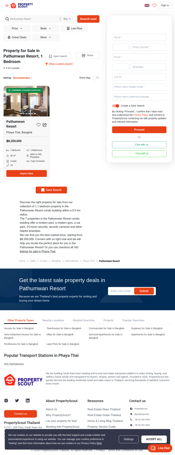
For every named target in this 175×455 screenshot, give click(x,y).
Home (22, 261)
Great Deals (17, 37)
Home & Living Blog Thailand (105, 421)
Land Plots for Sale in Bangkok (62, 344)
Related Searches (84, 320)
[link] (99, 443)
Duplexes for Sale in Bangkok (147, 328)
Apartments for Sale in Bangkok (148, 334)
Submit (144, 291)
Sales (33, 261)
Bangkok (56, 261)
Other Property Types (21, 320)
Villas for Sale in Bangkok (60, 334)
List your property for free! (61, 421)
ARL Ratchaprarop (14, 363)
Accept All (154, 439)
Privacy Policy (140, 119)
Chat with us (139, 149)
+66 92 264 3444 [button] (142, 419)
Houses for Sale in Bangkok (19, 328)
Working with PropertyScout (62, 427)
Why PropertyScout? (58, 415)
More (46, 37)
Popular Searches (133, 320)
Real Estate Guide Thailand (104, 415)
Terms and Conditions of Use (125, 450)
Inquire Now (26, 173)
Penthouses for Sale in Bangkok (21, 344)
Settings (129, 439)
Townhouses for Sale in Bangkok (63, 328)
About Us (51, 409)
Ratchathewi (71, 261)
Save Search (57, 56)
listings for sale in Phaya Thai (37, 251)
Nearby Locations (53, 320)
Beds (46, 28)
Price (17, 28)
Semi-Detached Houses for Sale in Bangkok (22, 336)
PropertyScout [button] (140, 408)
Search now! (88, 19)
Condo (43, 261)
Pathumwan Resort (109, 261)
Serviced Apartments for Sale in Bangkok (105, 336)
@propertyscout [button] (141, 414)
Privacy (100, 450)
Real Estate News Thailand (104, 409)
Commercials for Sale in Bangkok (106, 328)
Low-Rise (74, 28)
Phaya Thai (89, 261)
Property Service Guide (102, 427)
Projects (109, 320)
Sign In (163, 5)
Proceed (139, 134)
